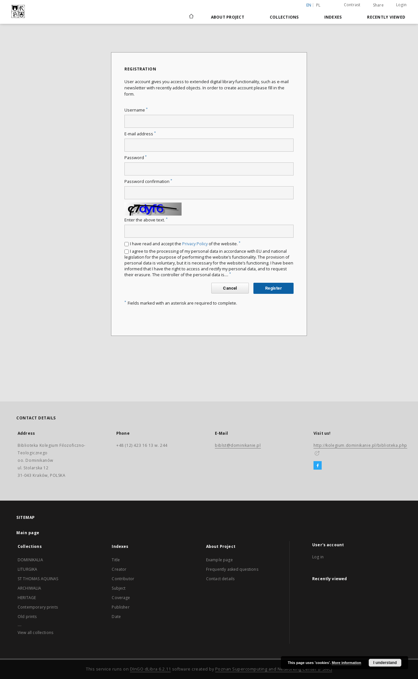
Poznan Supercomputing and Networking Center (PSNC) (273, 669)
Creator (119, 569)
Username (136, 110)
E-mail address (140, 134)
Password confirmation (148, 181)
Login (401, 5)
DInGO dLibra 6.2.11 (150, 669)
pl (318, 5)
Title (116, 560)
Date (116, 616)
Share (378, 5)
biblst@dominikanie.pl (238, 445)
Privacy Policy (195, 244)
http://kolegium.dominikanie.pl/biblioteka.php (360, 445)
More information (346, 663)
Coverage (121, 597)
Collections (284, 17)
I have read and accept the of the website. (185, 244)
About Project (227, 17)
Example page (219, 560)
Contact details (220, 578)
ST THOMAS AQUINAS (38, 578)
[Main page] (191, 17)
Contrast (352, 5)
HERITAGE (27, 597)
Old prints (27, 616)
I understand (385, 662)
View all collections (35, 632)
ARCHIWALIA (29, 588)
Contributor (123, 578)
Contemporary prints (38, 607)
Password (135, 157)
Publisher (120, 607)
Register (273, 288)
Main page (28, 533)
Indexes (333, 17)
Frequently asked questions (232, 569)
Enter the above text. (146, 220)
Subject (118, 588)
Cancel (230, 288)
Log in (318, 557)
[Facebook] (318, 466)
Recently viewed (386, 17)
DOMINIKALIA (30, 560)
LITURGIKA (27, 569)
